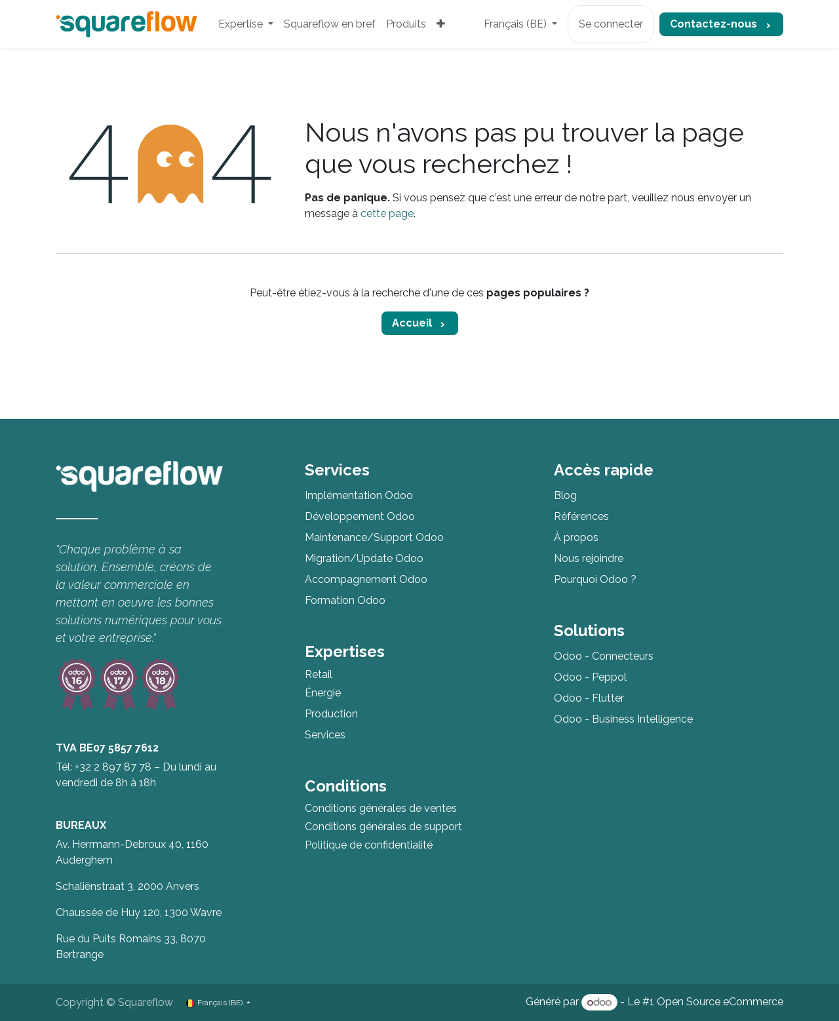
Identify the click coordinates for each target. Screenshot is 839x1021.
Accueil (412, 323)
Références (581, 516)
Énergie (323, 693)
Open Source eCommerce (720, 1002)
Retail (318, 674)
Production (331, 714)
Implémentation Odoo (359, 495)
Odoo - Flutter (589, 698)
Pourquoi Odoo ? (595, 579)
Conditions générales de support (383, 826)
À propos (576, 537)
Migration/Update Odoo (364, 558)
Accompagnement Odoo (366, 579)
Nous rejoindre (588, 558)
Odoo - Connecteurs (604, 656)
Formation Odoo (345, 600)
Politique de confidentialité (369, 845)
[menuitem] (246, 24)
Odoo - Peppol (590, 677)
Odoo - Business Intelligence (623, 719)
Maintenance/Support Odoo (374, 537)
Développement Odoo (360, 516)
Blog (565, 495)
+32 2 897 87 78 (113, 767)
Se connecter (611, 24)
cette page (387, 213)
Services (325, 735)
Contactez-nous (713, 24)
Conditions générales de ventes (381, 808)
